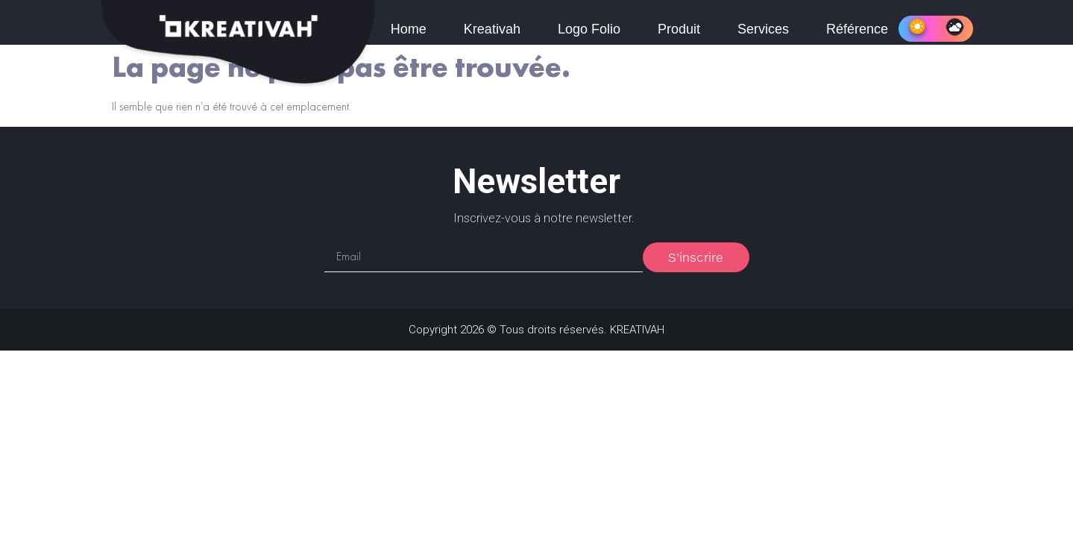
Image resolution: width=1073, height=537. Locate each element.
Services (763, 29)
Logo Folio (589, 29)
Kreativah (492, 29)
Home (409, 29)
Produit (679, 29)
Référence (857, 29)
